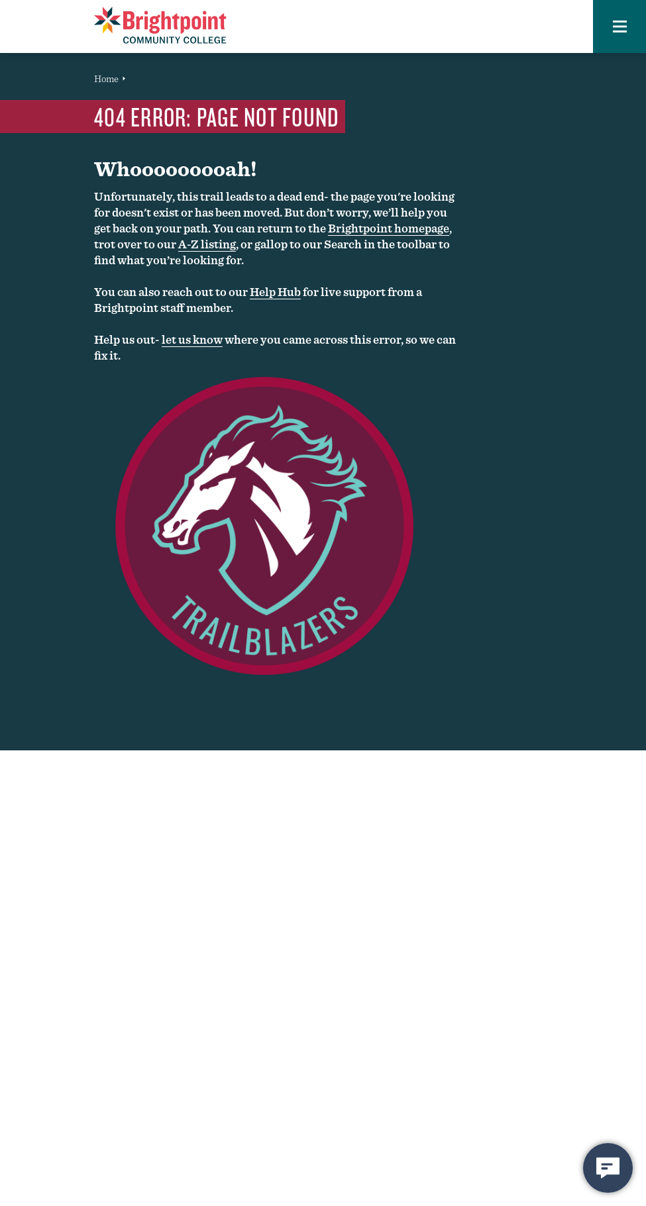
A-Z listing (207, 244)
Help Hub (275, 292)
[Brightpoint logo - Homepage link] (160, 25)
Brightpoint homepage (388, 228)
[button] (619, 26)
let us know (192, 339)
